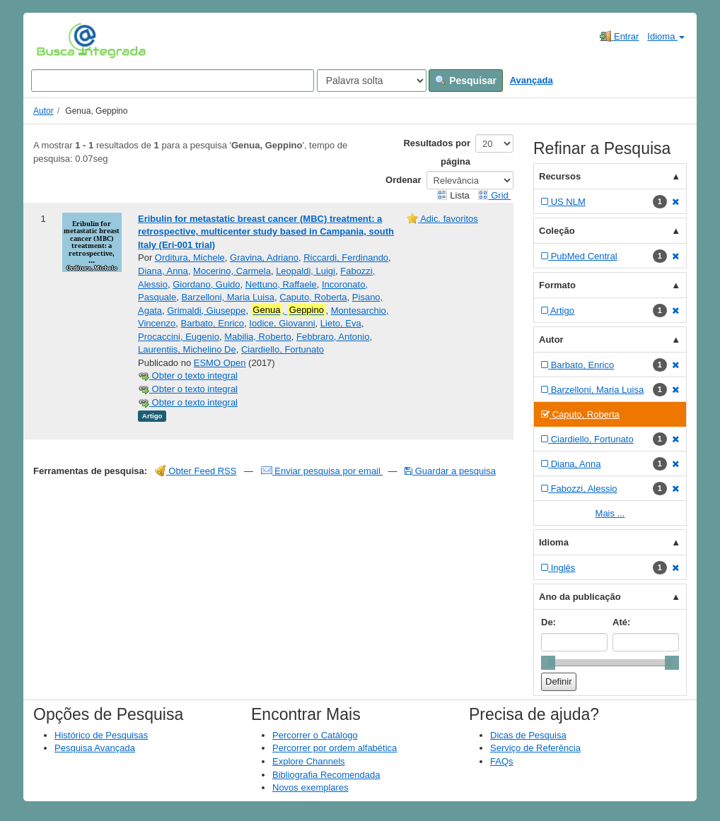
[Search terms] (172, 80)
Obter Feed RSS (196, 471)
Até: (621, 622)
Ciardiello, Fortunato (282, 349)
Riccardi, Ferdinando (345, 257)
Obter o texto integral (188, 375)
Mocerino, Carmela (232, 271)
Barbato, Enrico (212, 323)
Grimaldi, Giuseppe (206, 310)
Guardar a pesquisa (450, 471)
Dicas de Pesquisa (528, 735)
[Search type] (371, 80)
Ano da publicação (580, 596)
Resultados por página (436, 152)
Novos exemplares (310, 787)
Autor (43, 111)
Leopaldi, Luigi (305, 271)
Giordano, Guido (206, 284)
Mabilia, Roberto (257, 336)
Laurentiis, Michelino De (187, 349)
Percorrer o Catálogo (315, 735)
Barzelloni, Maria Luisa (227, 297)
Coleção (557, 230)
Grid (494, 195)
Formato (557, 285)
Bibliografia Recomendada (326, 774)
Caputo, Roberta (313, 297)
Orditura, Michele (190, 257)
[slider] (548, 663)
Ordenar (403, 180)
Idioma (666, 36)
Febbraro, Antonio (332, 336)
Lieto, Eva (340, 323)
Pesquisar (466, 80)
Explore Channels (308, 761)
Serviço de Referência (535, 748)
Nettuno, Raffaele (281, 284)
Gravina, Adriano (264, 257)
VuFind (58, 40)
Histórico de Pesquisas (101, 735)
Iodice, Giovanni (282, 323)
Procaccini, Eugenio (178, 336)
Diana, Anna (163, 271)
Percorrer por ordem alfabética (334, 748)
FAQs (501, 761)
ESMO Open (220, 363)
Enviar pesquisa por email (322, 471)
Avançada (531, 80)
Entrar (619, 36)
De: (548, 622)
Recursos (560, 176)
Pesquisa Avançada (94, 748)
